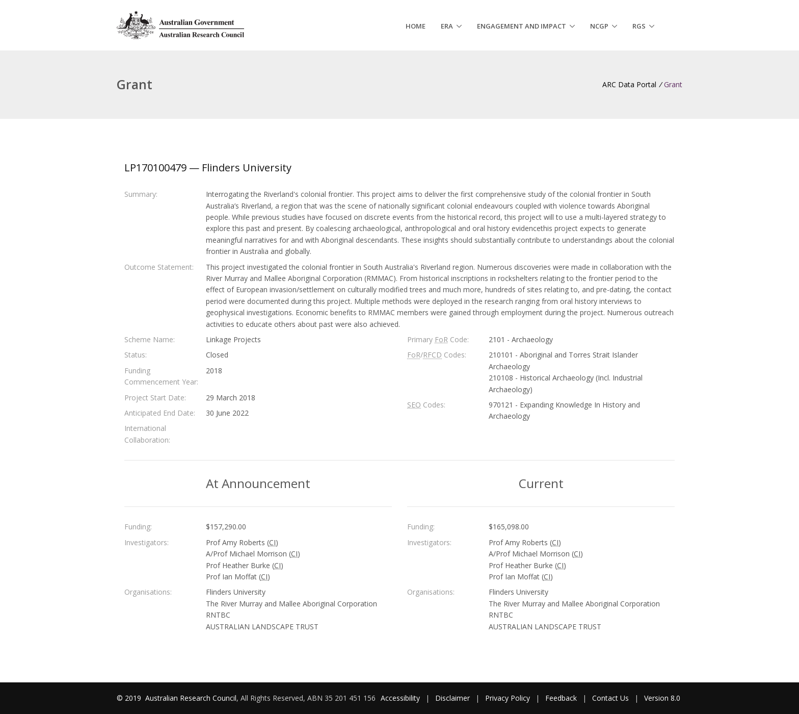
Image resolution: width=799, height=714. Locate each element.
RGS (639, 26)
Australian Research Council (190, 698)
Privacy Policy (507, 698)
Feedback (561, 698)
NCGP (599, 26)
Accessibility (400, 698)
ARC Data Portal (629, 84)
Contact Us (610, 698)
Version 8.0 (662, 698)
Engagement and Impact (521, 26)
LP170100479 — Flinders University (207, 167)
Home (415, 26)
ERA (447, 26)
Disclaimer (452, 698)
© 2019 (130, 698)
